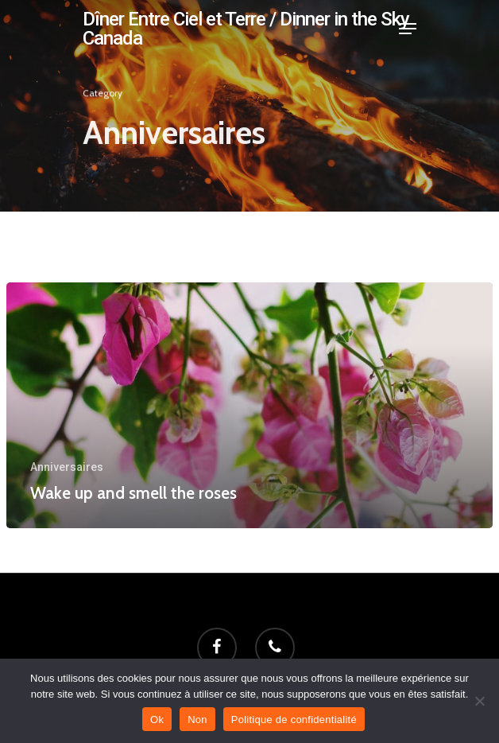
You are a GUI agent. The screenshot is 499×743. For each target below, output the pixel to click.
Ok (157, 719)
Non (197, 719)
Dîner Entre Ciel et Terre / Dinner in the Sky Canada (246, 29)
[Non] (479, 701)
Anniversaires (66, 467)
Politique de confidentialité (294, 719)
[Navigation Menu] (407, 29)
